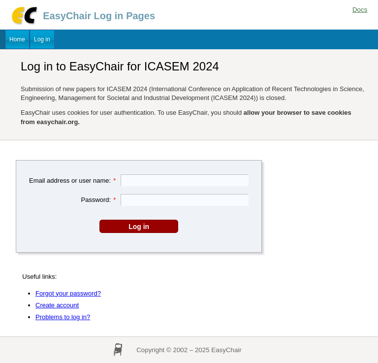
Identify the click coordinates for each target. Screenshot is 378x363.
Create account (57, 305)
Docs (359, 9)
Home (17, 39)
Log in (42, 39)
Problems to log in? (62, 317)
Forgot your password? (68, 293)
